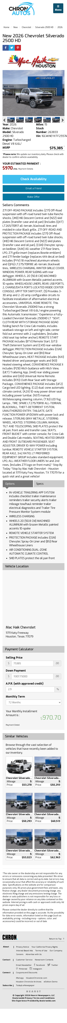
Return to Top (55, 939)
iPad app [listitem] (20, 978)
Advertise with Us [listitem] (33, 954)
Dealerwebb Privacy (22, 998)
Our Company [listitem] (56, 950)
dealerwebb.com (47, 1001)
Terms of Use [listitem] (41, 950)
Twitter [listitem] (54, 965)
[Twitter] (12, 48)
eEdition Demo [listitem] (50, 981)
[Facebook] (6, 48)
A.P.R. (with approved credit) (24, 683)
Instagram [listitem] (37, 969)
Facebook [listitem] (40, 965)
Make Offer (33, 197)
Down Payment (16, 670)
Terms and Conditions (44, 998)
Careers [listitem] (19, 954)
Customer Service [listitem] (24, 960)
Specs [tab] (40, 484)
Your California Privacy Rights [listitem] (44, 947)
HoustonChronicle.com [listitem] (36, 978)
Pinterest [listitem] (23, 969)
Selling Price (14, 657)
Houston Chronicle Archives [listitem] (28, 981)
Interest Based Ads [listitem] (24, 950)
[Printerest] (18, 48)
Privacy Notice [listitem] (22, 947)
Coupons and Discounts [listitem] (26, 972)
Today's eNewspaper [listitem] (25, 985)
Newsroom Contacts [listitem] (44, 960)
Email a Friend (33, 188)
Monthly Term (15, 696)
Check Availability (33, 179)
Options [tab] (10, 484)
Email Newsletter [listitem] (24, 965)
